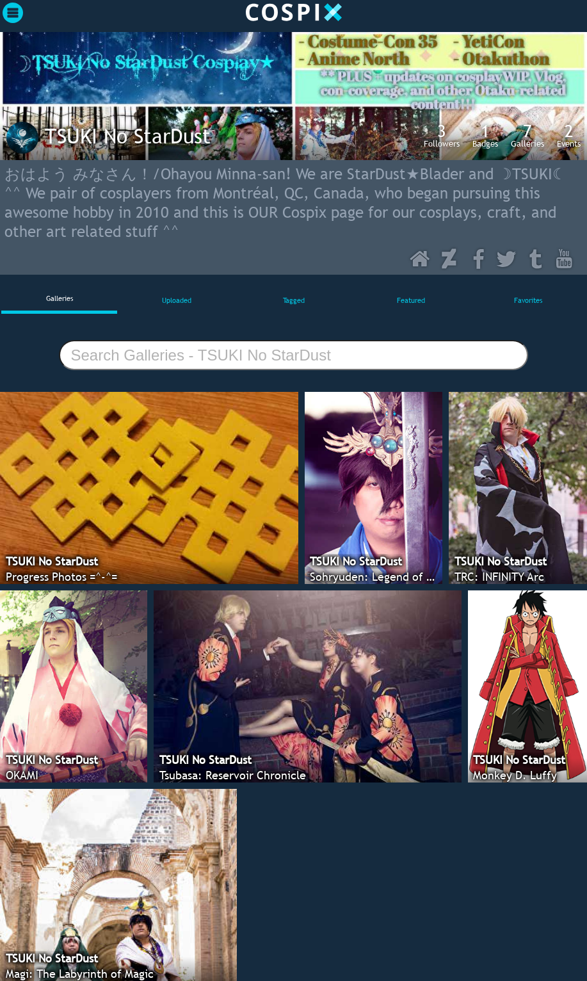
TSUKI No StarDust (128, 136)
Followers (442, 135)
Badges (485, 135)
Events (569, 135)
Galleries (527, 135)
